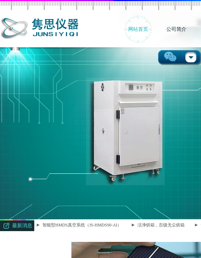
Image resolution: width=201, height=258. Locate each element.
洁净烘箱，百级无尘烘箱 (161, 225)
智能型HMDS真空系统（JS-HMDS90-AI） (82, 225)
